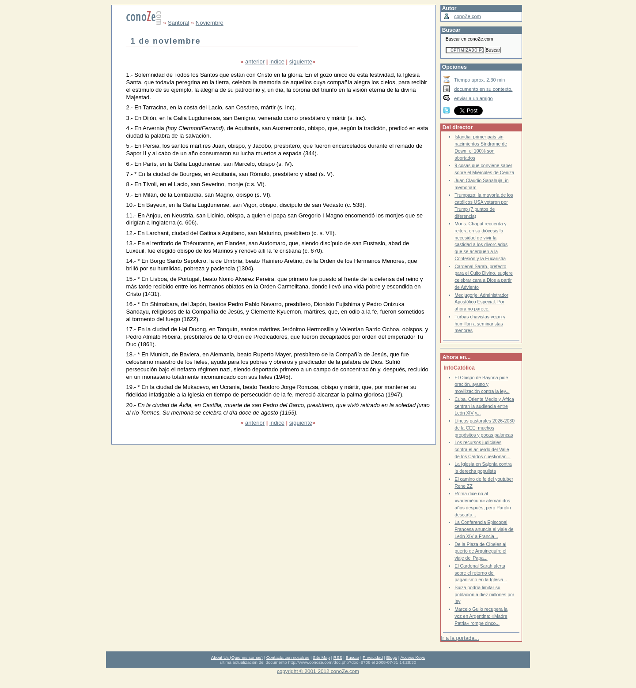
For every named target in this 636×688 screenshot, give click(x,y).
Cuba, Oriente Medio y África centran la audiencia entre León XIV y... (484, 406)
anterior (255, 61)
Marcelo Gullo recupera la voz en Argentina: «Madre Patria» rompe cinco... (480, 616)
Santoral (178, 22)
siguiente (300, 61)
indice (276, 61)
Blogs (391, 657)
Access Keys (412, 657)
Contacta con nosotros (288, 657)
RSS (337, 657)
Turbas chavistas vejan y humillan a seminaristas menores (479, 323)
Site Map (321, 657)
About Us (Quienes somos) (237, 657)
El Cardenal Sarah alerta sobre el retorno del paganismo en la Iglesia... (480, 573)
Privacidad (373, 657)
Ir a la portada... (460, 638)
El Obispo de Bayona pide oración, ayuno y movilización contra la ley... (482, 384)
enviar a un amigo (473, 98)
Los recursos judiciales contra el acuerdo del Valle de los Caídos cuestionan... (482, 449)
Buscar (352, 657)
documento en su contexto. (483, 89)
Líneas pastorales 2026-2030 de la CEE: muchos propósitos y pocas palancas (484, 428)
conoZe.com (467, 16)
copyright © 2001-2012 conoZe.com (318, 671)
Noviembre (209, 22)
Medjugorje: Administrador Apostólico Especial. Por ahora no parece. (481, 302)
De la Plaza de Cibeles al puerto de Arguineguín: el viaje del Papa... (480, 551)
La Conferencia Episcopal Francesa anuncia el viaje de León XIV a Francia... (483, 529)
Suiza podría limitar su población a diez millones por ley (484, 594)
